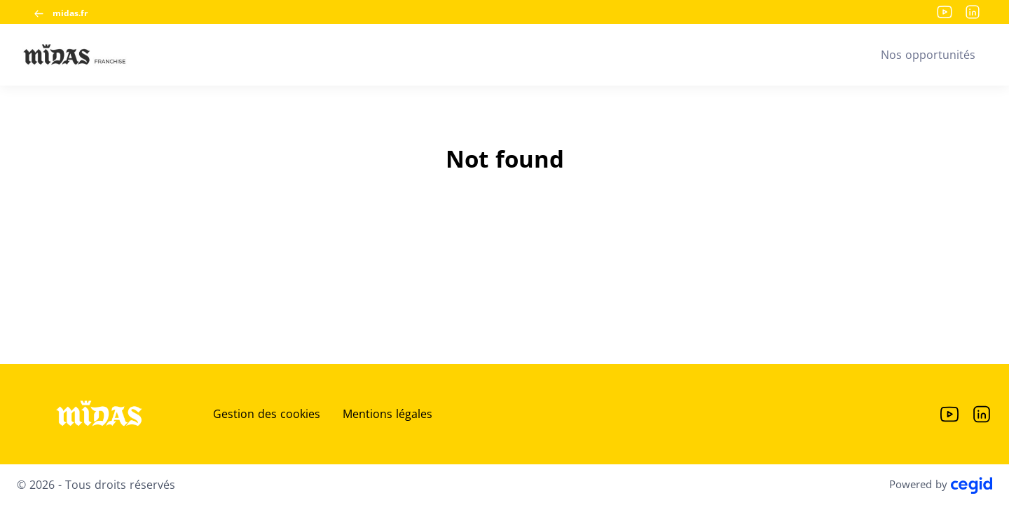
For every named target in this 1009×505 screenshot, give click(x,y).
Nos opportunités (928, 54)
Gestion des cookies (266, 414)
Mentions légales (387, 414)
